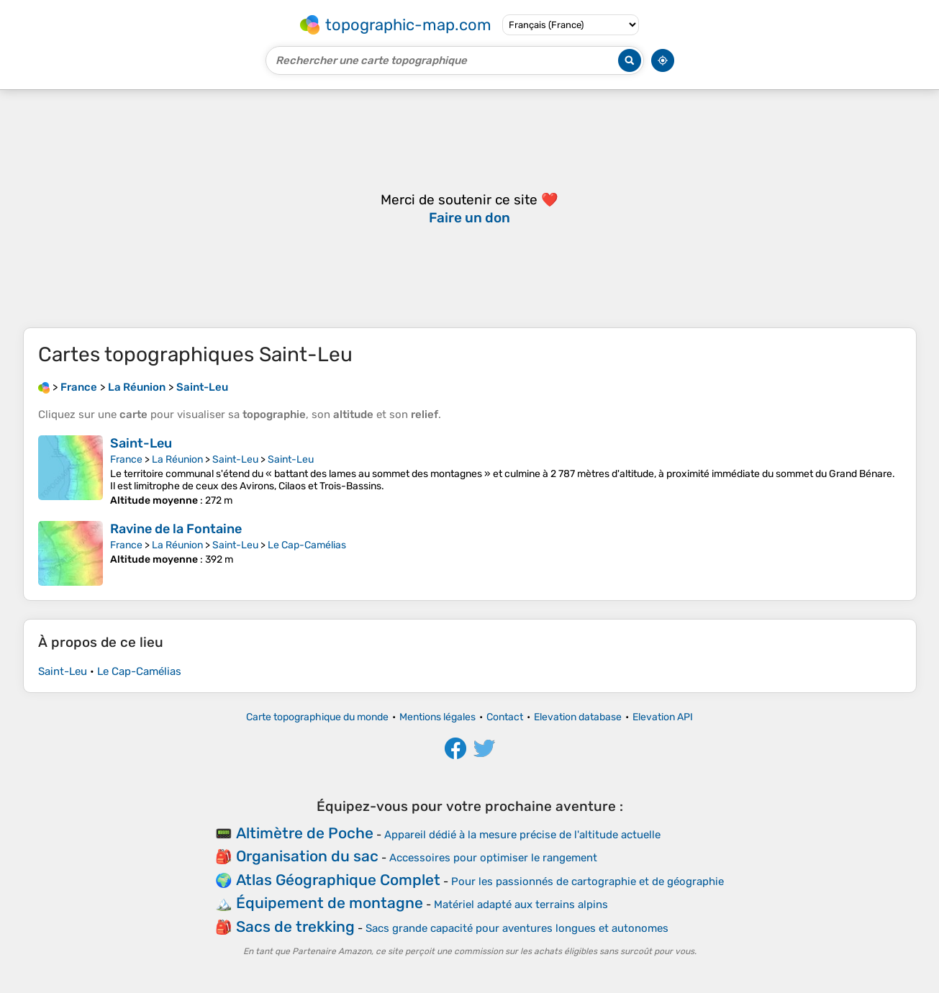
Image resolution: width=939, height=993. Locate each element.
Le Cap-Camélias (307, 545)
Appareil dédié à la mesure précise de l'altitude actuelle (522, 834)
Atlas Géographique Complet (338, 880)
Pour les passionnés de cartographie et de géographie (587, 881)
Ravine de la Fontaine (176, 529)
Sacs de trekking (295, 926)
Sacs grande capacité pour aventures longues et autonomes (517, 928)
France (126, 459)
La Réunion (177, 459)
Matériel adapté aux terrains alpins (521, 904)
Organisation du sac (307, 856)
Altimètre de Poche (304, 833)
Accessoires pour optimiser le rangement (493, 857)
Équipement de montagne (329, 903)
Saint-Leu (141, 443)
